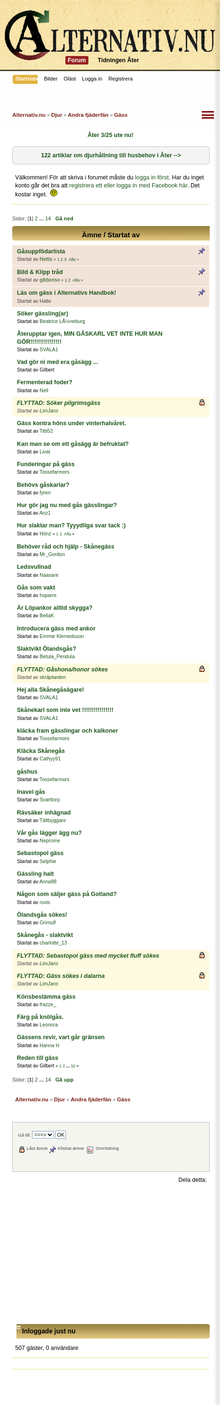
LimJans (48, 410)
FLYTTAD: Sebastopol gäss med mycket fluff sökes (88, 956)
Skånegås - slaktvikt (45, 935)
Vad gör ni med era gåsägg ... (57, 362)
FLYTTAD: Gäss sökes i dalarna (61, 976)
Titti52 (46, 431)
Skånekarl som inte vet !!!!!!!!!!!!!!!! (65, 710)
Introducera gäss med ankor (56, 628)
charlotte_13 (53, 942)
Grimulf (47, 922)
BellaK (46, 615)
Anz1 (45, 513)
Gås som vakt (36, 587)
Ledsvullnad (34, 567)
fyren (45, 492)
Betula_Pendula (57, 656)
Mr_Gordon (52, 554)
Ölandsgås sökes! (42, 915)
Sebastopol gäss (40, 853)
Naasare (48, 575)
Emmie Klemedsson (61, 636)
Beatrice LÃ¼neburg (62, 321)
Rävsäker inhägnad (44, 812)
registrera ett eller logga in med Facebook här (128, 185)
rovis (44, 902)
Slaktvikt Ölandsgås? (46, 649)
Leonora (48, 1024)
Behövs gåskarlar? (43, 485)
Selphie (47, 861)
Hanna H (49, 1045)
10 (73, 1066)
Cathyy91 (50, 758)
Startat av (124, 235)
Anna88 (48, 881)
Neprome (49, 840)
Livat (44, 451)
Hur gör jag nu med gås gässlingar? (67, 505)
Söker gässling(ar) (42, 313)
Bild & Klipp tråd (40, 272)
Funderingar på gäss (46, 464)
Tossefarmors (54, 472)
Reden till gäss (37, 1058)
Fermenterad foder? (44, 382)
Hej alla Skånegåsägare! (50, 689)
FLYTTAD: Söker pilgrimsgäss (59, 403)
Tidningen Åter (118, 60)
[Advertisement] (111, 1254)
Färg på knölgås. (40, 1017)
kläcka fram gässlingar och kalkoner (67, 730)
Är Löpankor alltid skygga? (55, 608)
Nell (43, 390)
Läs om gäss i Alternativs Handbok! (66, 293)
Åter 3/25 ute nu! (110, 135)
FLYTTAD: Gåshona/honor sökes (62, 669)
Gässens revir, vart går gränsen (60, 1037)
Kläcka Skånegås (41, 751)
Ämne (92, 235)
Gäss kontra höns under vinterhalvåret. (71, 423)
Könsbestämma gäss (46, 996)
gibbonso (49, 280)
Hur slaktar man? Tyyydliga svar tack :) (71, 525)
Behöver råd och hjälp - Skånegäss (65, 546)
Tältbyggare (52, 820)
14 (48, 218)
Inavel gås (31, 792)
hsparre (47, 595)
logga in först (151, 177)
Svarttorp (49, 799)
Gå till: (24, 1135)
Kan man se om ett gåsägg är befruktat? (73, 444)
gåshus (27, 771)
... (42, 218)
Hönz (45, 533)
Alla (72, 259)
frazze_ (47, 1004)
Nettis (45, 259)
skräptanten (52, 677)
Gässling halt (35, 874)
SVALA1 (48, 349)
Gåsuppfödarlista (41, 251)
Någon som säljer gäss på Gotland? (67, 894)
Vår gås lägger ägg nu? (49, 833)
